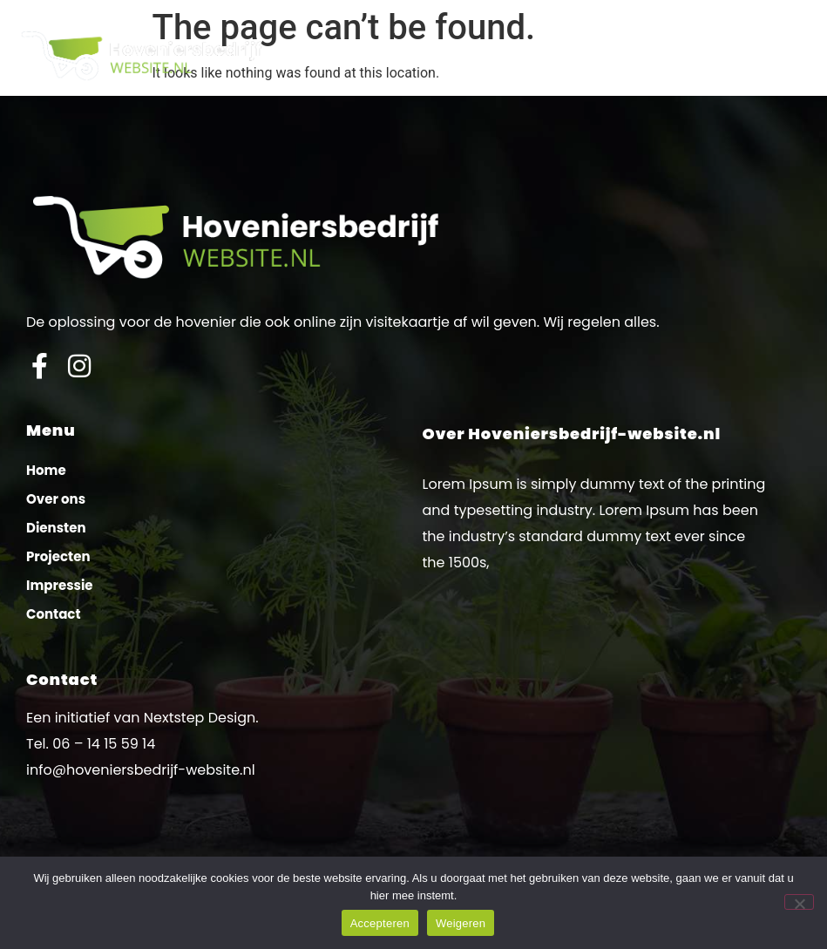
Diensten (56, 528)
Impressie (59, 585)
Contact (53, 614)
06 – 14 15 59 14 (103, 744)
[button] (800, 55)
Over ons (55, 499)
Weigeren (460, 923)
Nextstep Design (199, 718)
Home (46, 470)
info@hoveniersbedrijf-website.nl (140, 770)
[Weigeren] (799, 902)
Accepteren (380, 923)
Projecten (58, 556)
